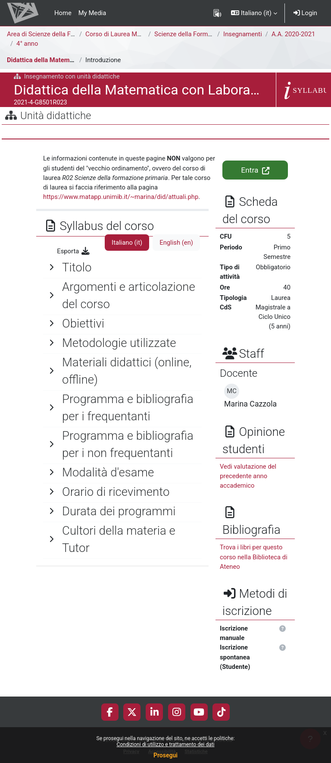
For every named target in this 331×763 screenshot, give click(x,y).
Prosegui (165, 755)
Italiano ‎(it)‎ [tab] (127, 242)
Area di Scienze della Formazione (54, 34)
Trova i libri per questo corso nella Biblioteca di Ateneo (253, 556)
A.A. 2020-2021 (293, 34)
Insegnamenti (242, 34)
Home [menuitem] (63, 13)
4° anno (27, 43)
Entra (255, 170)
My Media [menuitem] (92, 13)
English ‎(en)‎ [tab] (176, 242)
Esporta (74, 251)
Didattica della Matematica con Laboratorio (68, 60)
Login (305, 13)
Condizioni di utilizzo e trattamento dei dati (165, 744)
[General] (122, 267)
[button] (254, 13)
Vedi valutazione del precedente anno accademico (248, 476)
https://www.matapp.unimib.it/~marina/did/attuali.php (120, 197)
